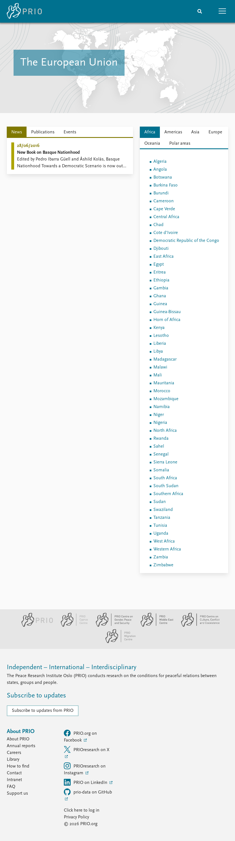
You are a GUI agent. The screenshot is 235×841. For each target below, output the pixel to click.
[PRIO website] (35, 625)
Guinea (160, 304)
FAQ (11, 786)
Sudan (159, 502)
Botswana (162, 177)
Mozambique (166, 399)
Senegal (161, 454)
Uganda (160, 533)
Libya (158, 351)
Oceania (152, 143)
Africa (149, 132)
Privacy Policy (76, 817)
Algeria (160, 161)
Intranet (14, 780)
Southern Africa (168, 494)
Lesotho (161, 335)
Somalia (161, 470)
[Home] (24, 11)
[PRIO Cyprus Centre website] (72, 625)
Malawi (160, 367)
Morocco (161, 391)
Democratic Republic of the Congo (186, 241)
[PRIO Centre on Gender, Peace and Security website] (112, 625)
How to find (18, 766)
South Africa (165, 478)
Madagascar (165, 359)
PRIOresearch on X (86, 749)
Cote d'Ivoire (165, 233)
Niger (158, 415)
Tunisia (160, 525)
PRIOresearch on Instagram (85, 768)
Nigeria (160, 422)
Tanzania (161, 517)
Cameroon (163, 201)
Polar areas (179, 143)
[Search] (199, 11)
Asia (195, 132)
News (16, 132)
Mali (157, 375)
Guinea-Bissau (167, 312)
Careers (14, 753)
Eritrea (159, 272)
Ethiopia (161, 280)
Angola (160, 169)
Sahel (158, 446)
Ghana (159, 296)
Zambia (160, 557)
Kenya (159, 328)
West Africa (164, 541)
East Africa (163, 256)
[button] (222, 11)
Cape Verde (164, 209)
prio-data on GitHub (88, 791)
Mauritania (163, 383)
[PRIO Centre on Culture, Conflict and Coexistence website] (197, 625)
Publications (43, 132)
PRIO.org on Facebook (80, 736)
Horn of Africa (166, 320)
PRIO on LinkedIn (86, 782)
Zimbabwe (163, 565)
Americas (173, 132)
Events (70, 132)
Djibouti (161, 248)
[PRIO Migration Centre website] (117, 642)
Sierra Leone (165, 462)
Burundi (161, 193)
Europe (215, 132)
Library (13, 759)
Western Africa (167, 549)
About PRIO (18, 739)
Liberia (159, 343)
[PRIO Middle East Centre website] (154, 625)
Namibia (161, 407)
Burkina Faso (165, 185)
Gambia (160, 288)
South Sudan (166, 486)
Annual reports (21, 746)
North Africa (165, 430)
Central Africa (166, 217)
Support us (17, 793)
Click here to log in (81, 810)
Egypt (158, 264)
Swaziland (163, 510)
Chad (158, 225)
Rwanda (161, 438)
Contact (14, 773)
